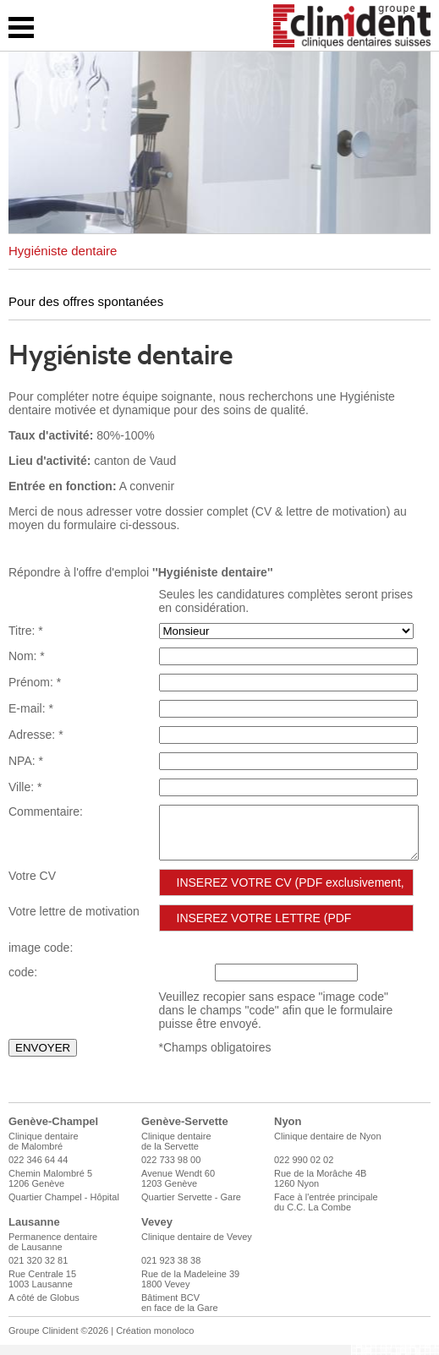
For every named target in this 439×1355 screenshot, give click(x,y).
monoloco (174, 1341)
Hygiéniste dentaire (62, 250)
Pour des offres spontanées (85, 301)
